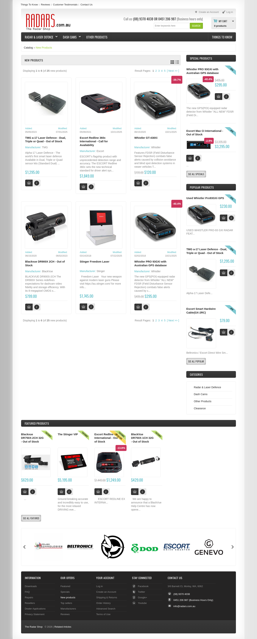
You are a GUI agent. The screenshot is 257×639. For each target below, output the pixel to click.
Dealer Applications (35, 608)
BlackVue (47, 271)
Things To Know (29, 4)
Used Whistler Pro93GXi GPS (205, 198)
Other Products (96, 37)
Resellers (30, 603)
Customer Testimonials (65, 4)
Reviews (45, 4)
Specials (65, 591)
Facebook (143, 586)
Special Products (201, 58)
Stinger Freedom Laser (94, 261)
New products (67, 597)
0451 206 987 (167, 18)
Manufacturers (68, 608)
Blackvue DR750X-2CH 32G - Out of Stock (32, 438)
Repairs (29, 597)
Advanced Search (105, 608)
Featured (65, 586)
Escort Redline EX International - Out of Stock (106, 438)
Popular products (202, 187)
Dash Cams (70, 37)
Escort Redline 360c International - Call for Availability (94, 141)
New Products (44, 47)
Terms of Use (103, 614)
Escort (100, 151)
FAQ (27, 591)
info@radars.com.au (184, 606)
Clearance (200, 408)
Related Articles (62, 626)
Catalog (28, 47)
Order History (103, 603)
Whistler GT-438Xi (146, 137)
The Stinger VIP (68, 434)
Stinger (100, 271)
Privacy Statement (34, 614)
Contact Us (86, 4)
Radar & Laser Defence (39, 37)
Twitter (141, 591)
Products (37, 423)
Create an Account (106, 591)
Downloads (31, 586)
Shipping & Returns (106, 597)
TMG (45, 147)
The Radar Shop (34, 626)
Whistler (156, 147)
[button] (196, 26)
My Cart (223, 20)
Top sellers (66, 603)
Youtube (142, 603)
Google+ (142, 597)
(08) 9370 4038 (143, 18)
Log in (99, 586)
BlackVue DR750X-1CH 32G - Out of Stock (142, 438)
